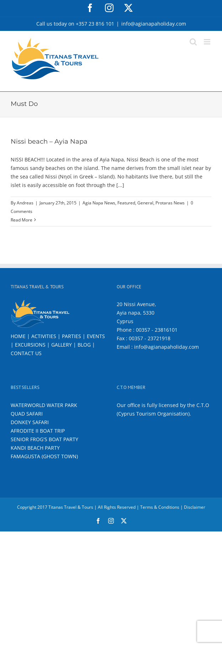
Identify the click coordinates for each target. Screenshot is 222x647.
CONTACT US (26, 353)
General (145, 203)
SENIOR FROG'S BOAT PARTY (44, 439)
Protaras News (170, 203)
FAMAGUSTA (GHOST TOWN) (44, 456)
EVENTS (96, 336)
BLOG (84, 344)
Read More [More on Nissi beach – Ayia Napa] (21, 220)
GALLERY (61, 344)
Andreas (25, 203)
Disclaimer (194, 507)
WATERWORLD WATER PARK (44, 405)
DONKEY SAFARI (30, 422)
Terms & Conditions (159, 507)
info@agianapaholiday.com (153, 23)
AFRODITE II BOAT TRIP (38, 430)
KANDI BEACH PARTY (35, 447)
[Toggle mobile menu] (207, 42)
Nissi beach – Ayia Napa (49, 141)
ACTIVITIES (43, 336)
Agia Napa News (99, 203)
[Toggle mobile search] (193, 42)
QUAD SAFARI (27, 413)
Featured (126, 203)
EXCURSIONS (30, 344)
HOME (18, 336)
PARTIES (71, 336)
